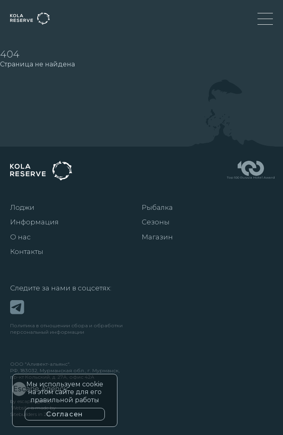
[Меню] (265, 18)
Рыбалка (157, 207)
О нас (20, 237)
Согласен (64, 414)
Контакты (26, 251)
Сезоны (156, 222)
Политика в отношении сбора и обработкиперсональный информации (66, 328)
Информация (34, 222)
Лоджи (22, 207)
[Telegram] (17, 307)
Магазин (157, 237)
